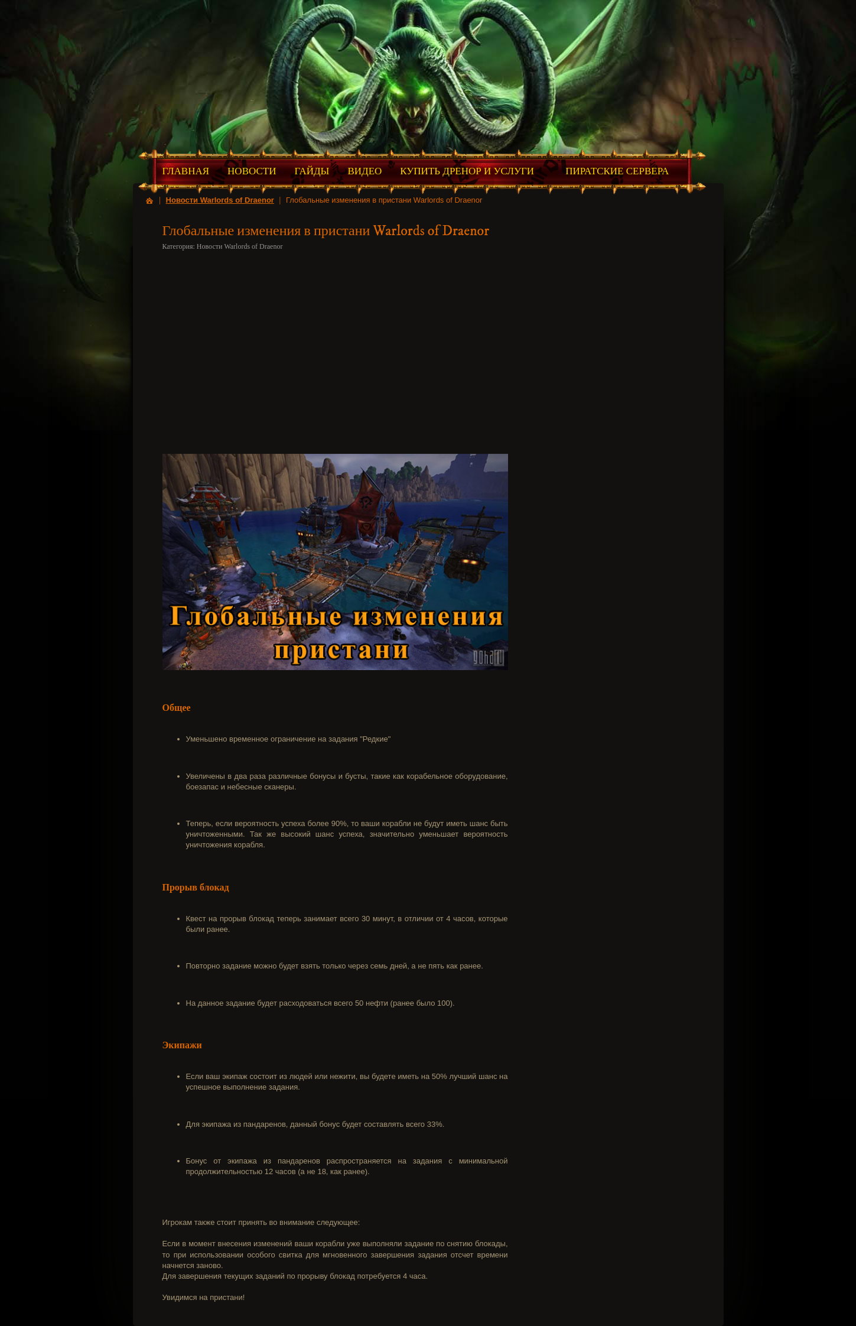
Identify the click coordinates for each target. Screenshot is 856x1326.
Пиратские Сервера (617, 171)
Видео (364, 171)
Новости (251, 171)
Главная (186, 171)
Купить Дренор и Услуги (467, 171)
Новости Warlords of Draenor (220, 200)
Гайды (311, 171)
